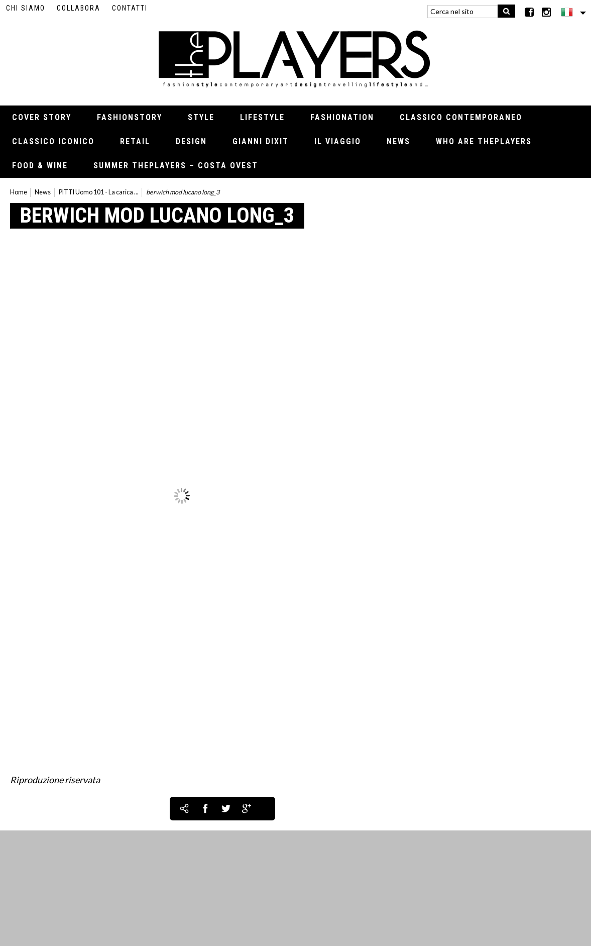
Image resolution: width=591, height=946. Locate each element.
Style (201, 117)
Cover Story (41, 117)
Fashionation (342, 117)
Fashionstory (129, 117)
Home (18, 192)
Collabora (78, 8)
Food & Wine (40, 165)
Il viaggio (337, 141)
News (398, 141)
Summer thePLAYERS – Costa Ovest (175, 165)
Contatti (130, 8)
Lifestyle (262, 117)
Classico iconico (53, 141)
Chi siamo (25, 8)
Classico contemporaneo (461, 117)
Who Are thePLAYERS (484, 141)
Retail (135, 141)
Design (191, 141)
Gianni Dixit (260, 141)
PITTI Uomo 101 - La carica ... (99, 192)
